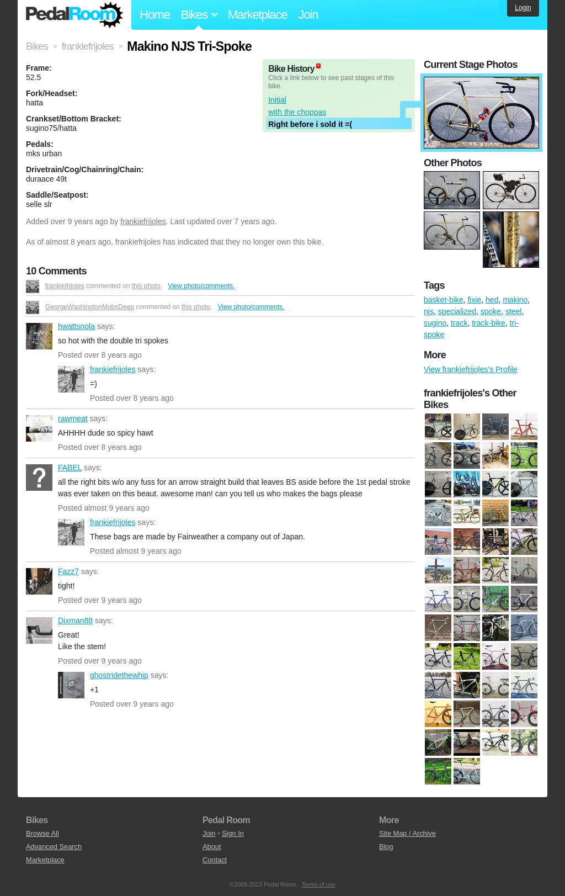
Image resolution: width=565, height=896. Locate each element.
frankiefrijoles (143, 221)
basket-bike (443, 299)
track (459, 323)
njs (429, 311)
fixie (474, 299)
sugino (435, 323)
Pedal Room (74, 15)
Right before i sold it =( (310, 124)
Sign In (233, 833)
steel (513, 311)
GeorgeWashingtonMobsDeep (89, 307)
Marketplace (257, 15)
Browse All (42, 833)
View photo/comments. (201, 286)
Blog (386, 846)
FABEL (39, 477)
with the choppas (297, 112)
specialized (457, 311)
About (211, 846)
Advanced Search (54, 846)
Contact (214, 860)
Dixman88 (39, 630)
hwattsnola (39, 336)
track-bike (488, 323)
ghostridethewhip (71, 685)
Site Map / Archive (407, 833)
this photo (146, 286)
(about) (318, 66)
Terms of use (318, 884)
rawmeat (39, 428)
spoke (491, 311)
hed (492, 299)
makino (515, 299)
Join (308, 15)
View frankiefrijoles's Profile (471, 369)
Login (523, 8)
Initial (277, 100)
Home (155, 15)
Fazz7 (39, 581)
